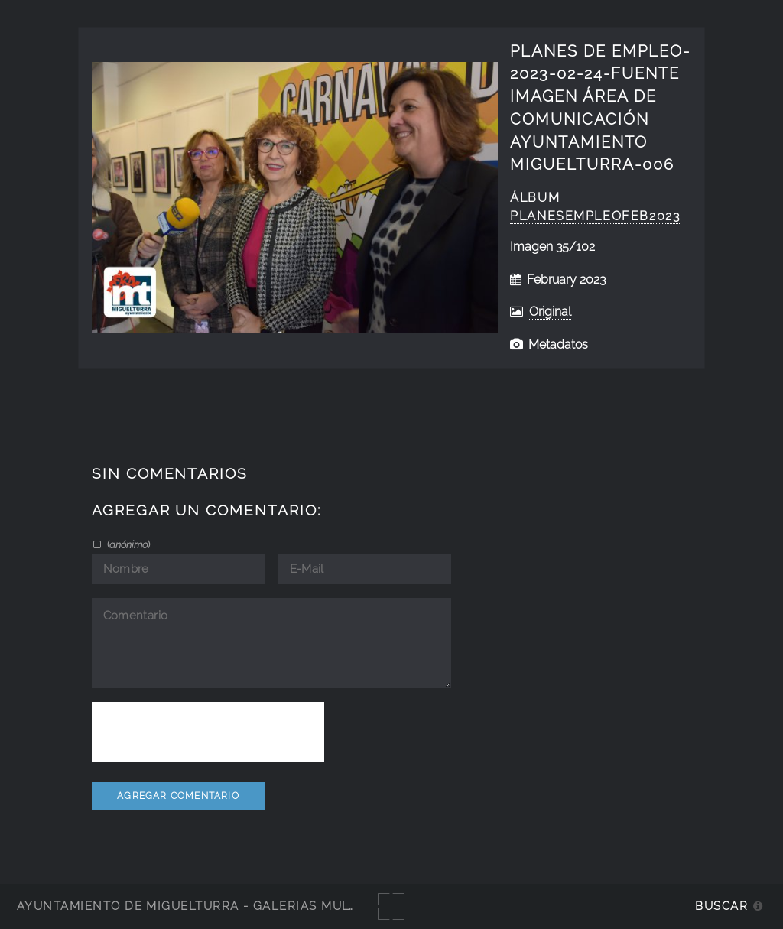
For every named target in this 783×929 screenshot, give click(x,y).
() (127, 544)
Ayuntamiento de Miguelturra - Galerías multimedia (209, 905)
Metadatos (558, 344)
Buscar (721, 905)
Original (550, 311)
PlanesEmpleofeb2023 (595, 216)
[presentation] (208, 732)
